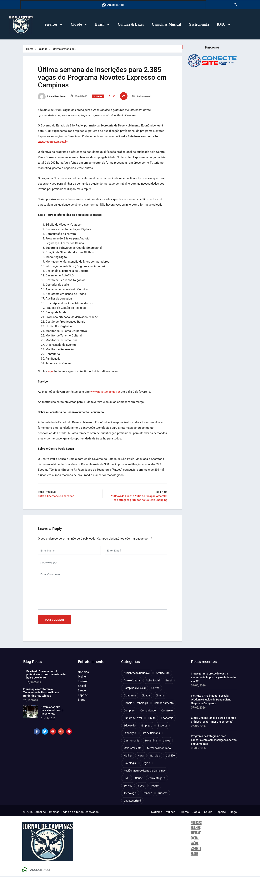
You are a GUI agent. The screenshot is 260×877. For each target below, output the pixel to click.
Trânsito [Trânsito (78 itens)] (147, 793)
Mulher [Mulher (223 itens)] (128, 755)
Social (82, 686)
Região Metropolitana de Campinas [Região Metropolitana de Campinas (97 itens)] (145, 770)
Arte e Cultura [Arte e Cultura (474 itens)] (132, 680)
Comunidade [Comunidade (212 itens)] (148, 710)
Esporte (83, 695)
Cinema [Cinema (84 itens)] (160, 695)
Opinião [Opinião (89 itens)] (170, 755)
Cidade (79, 24)
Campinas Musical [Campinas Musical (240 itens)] (135, 688)
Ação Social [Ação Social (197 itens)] (153, 680)
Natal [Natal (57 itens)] (141, 755)
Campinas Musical (166, 24)
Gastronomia (199, 24)
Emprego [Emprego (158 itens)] (146, 725)
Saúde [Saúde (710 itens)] (139, 778)
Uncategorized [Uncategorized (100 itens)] (132, 801)
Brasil (102, 24)
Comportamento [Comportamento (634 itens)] (164, 703)
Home (29, 48)
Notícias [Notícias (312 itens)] (155, 755)
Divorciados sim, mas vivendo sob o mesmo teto (52, 711)
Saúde (82, 691)
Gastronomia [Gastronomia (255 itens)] (131, 740)
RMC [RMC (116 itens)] (126, 778)
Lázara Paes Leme (52, 96)
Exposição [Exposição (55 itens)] (130, 733)
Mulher (82, 677)
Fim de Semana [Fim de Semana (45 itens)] (151, 733)
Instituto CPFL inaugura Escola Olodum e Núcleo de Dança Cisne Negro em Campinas (211, 700)
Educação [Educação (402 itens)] (130, 725)
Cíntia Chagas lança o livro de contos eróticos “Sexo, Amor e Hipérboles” (213, 720)
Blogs (81, 700)
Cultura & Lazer (131, 24)
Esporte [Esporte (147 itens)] (162, 725)
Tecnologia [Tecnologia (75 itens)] (130, 793)
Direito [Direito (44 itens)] (152, 718)
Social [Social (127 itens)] (141, 785)
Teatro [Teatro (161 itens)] (155, 785)
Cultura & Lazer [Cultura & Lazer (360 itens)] (133, 718)
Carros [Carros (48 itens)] (155, 688)
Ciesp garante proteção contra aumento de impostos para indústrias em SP (214, 677)
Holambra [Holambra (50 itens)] (151, 740)
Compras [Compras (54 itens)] (129, 710)
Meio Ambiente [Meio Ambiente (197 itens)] (132, 748)
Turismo (83, 681)
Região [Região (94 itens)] (146, 763)
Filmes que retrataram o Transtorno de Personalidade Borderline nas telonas (41, 693)
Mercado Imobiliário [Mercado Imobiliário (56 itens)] (159, 748)
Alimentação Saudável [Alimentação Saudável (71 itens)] (137, 673)
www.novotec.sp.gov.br (106, 392)
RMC (224, 24)
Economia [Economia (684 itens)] (167, 718)
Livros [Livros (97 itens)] (166, 740)
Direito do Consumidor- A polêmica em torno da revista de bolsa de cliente (46, 675)
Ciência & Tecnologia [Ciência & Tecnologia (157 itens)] (136, 703)
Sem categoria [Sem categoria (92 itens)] (157, 778)
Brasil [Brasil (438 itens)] (168, 680)
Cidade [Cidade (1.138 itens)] (146, 695)
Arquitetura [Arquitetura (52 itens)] (163, 673)
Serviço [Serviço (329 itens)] (128, 785)
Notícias (83, 672)
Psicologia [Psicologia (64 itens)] (130, 763)
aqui (51, 371)
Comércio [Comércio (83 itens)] (167, 710)
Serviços (53, 24)
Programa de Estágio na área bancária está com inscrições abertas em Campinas (214, 740)
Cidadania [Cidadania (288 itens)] (130, 695)
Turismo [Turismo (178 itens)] (163, 793)
